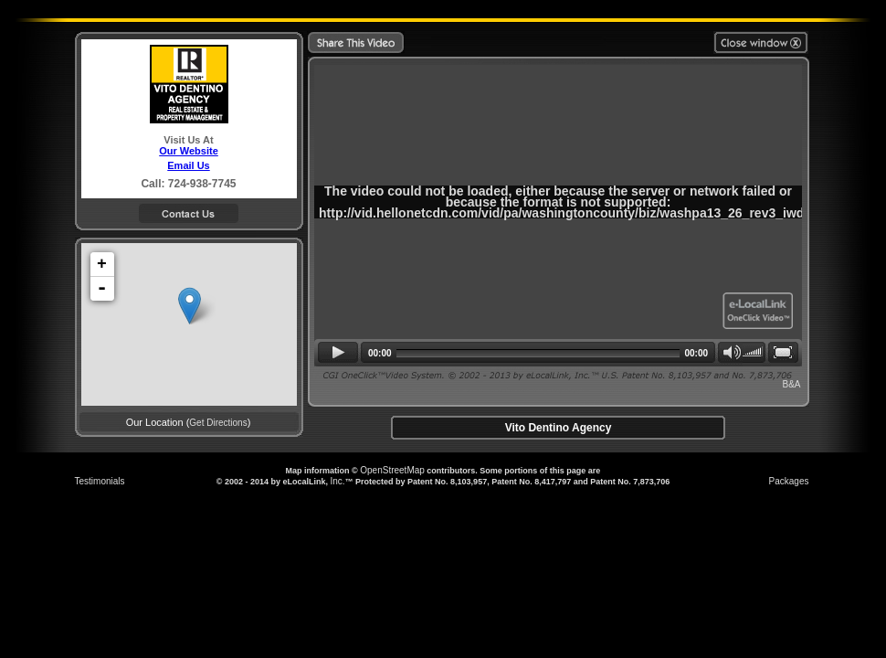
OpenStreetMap (392, 470)
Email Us (188, 165)
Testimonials (100, 481)
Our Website (188, 150)
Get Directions (218, 423)
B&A (791, 384)
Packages (789, 481)
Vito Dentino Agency (558, 427)
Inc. (337, 481)
